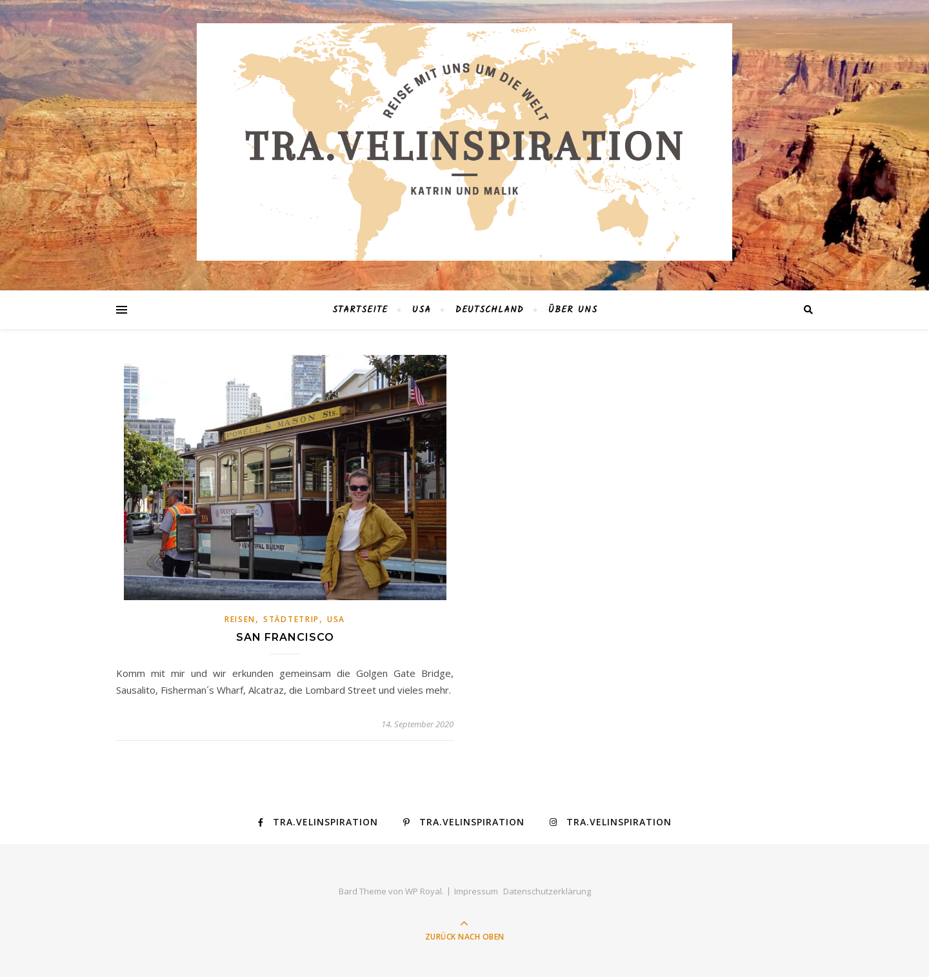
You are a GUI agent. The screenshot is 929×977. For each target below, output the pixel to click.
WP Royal (423, 891)
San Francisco (285, 637)
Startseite (360, 310)
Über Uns (572, 310)
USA (421, 310)
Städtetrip (291, 619)
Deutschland (489, 310)
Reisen (240, 619)
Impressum (476, 891)
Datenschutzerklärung (547, 891)
